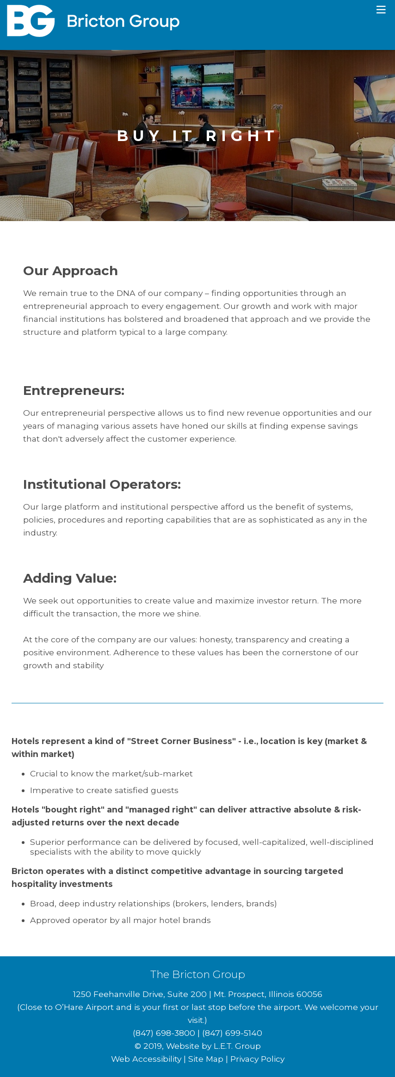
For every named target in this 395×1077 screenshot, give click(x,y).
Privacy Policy (257, 1059)
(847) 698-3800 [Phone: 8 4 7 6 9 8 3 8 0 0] (164, 1033)
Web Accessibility (146, 1059)
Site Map (205, 1059)
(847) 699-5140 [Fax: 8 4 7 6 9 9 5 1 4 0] (232, 1033)
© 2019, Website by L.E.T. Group (198, 1046)
